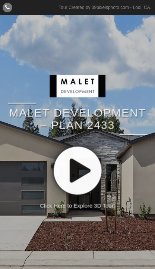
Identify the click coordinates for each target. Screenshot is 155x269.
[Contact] (7, 7)
